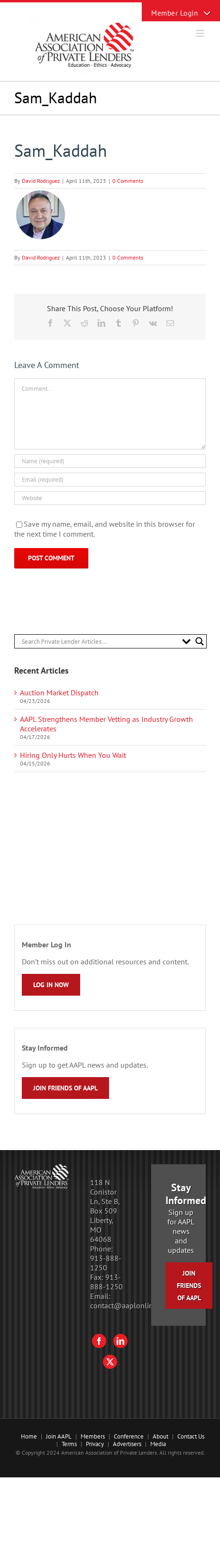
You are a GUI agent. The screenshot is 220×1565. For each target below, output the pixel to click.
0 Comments (127, 180)
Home (29, 1436)
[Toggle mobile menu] (201, 33)
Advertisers (127, 1444)
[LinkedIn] (120, 1341)
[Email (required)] (110, 479)
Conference (129, 1436)
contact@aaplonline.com (131, 1305)
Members (93, 1436)
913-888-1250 (105, 1262)
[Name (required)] (110, 461)
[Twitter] (110, 1362)
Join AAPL (59, 1436)
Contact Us (190, 1436)
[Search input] (99, 641)
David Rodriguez (41, 180)
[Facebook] (99, 1341)
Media (158, 1444)
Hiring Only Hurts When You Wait (73, 755)
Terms (69, 1444)
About (160, 1436)
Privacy (95, 1444)
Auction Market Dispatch (59, 692)
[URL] (110, 498)
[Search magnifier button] (199, 641)
